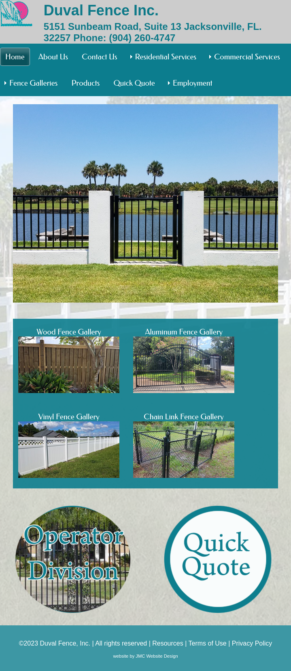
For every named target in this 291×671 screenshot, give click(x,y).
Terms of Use (207, 643)
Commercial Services (247, 56)
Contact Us (99, 56)
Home (15, 56)
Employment (192, 83)
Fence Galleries (33, 83)
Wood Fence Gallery (68, 360)
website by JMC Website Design (145, 656)
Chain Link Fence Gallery (183, 445)
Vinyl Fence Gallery (68, 445)
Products (85, 83)
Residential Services (166, 56)
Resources (167, 643)
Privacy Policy (252, 643)
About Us (53, 56)
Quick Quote (134, 83)
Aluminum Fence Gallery (183, 360)
